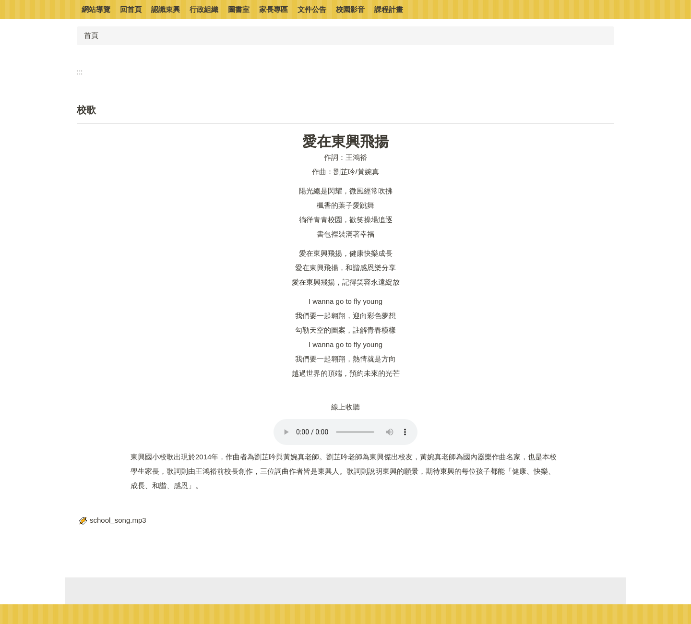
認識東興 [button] (165, 9)
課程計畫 (388, 9)
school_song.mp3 (111, 520)
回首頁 (131, 9)
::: (80, 72)
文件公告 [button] (312, 9)
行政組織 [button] (204, 9)
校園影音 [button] (350, 9)
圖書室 (239, 9)
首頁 (91, 35)
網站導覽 (96, 9)
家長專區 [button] (273, 9)
